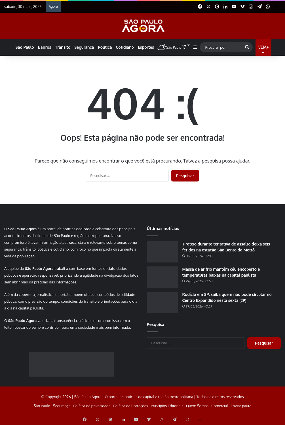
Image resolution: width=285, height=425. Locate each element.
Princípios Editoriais (167, 405)
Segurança (84, 47)
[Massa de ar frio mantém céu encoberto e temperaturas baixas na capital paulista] (162, 277)
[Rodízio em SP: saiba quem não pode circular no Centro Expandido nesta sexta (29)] (162, 302)
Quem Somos (197, 405)
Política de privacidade (91, 405)
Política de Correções (130, 405)
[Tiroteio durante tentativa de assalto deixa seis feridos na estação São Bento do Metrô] (162, 251)
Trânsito (62, 47)
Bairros (44, 47)
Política (105, 47)
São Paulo (25, 47)
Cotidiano (125, 47)
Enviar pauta (241, 405)
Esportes (146, 47)
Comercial (219, 405)
